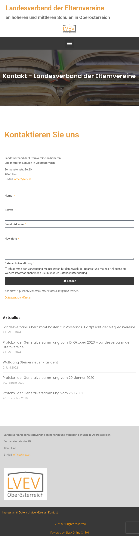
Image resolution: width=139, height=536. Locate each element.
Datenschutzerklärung (19, 263)
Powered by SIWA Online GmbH (69, 532)
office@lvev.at (22, 179)
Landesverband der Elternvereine (55, 8)
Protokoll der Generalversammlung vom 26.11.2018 (43, 393)
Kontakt (53, 512)
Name (9, 195)
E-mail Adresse (14, 224)
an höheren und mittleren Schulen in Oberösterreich (58, 17)
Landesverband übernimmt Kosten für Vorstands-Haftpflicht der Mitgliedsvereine (69, 327)
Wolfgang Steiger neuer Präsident (30, 362)
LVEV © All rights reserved (70, 524)
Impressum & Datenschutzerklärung (24, 512)
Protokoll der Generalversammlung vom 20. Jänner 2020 (48, 377)
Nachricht (11, 238)
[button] (69, 43)
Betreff (9, 210)
